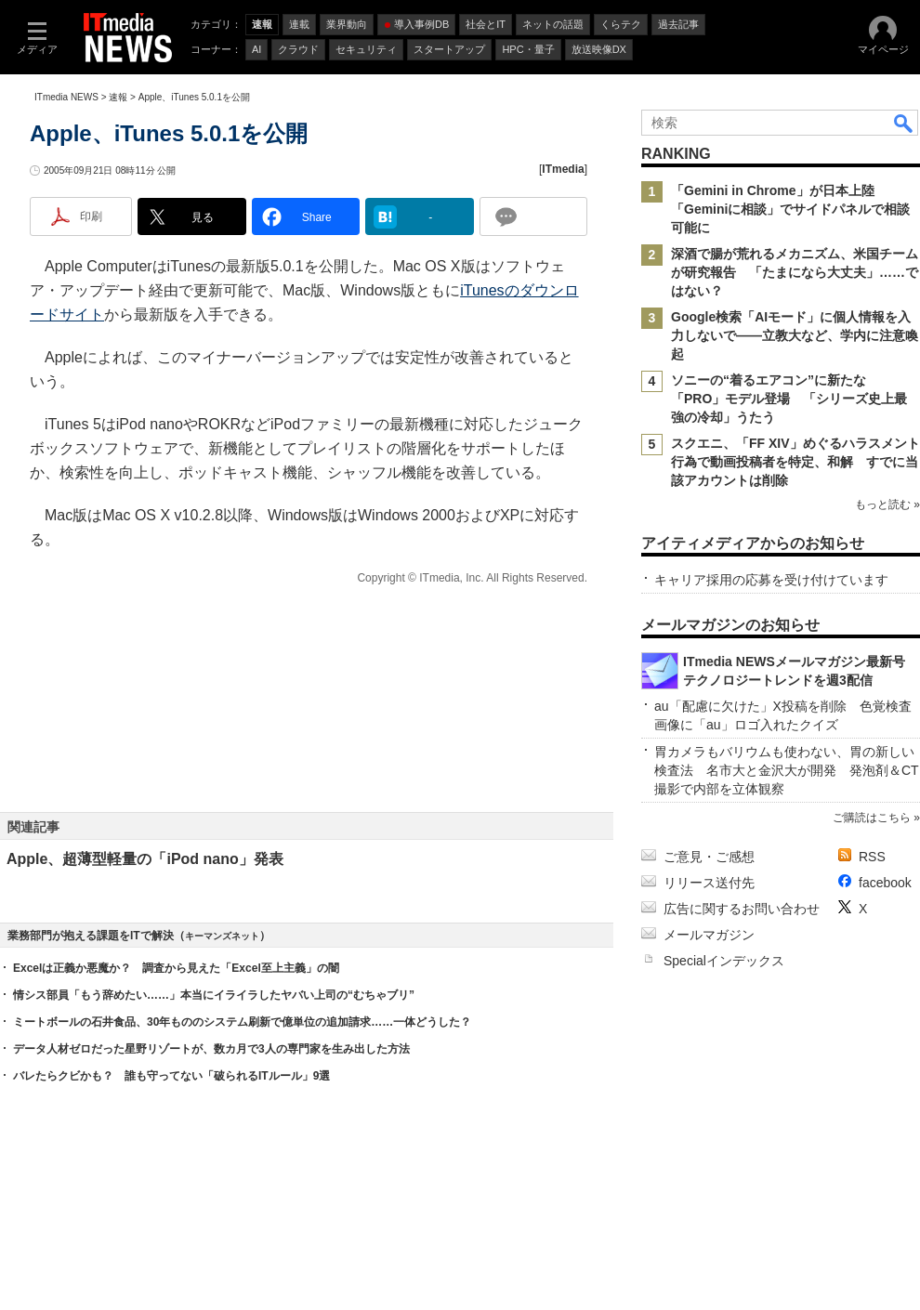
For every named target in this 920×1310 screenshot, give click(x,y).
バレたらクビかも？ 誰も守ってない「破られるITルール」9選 (171, 1075)
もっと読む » (887, 504)
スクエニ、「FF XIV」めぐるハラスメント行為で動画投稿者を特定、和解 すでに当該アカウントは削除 (795, 462)
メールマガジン (709, 934)
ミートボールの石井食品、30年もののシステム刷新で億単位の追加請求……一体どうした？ (242, 1021)
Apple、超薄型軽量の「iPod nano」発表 (145, 859)
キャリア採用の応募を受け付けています (771, 579)
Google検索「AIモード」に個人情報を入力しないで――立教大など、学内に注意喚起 (794, 335)
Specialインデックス (724, 960)
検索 (904, 123)
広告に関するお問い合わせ (742, 908)
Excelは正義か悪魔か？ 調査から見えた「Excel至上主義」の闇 (176, 968)
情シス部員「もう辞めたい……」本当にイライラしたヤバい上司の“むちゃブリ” (213, 995)
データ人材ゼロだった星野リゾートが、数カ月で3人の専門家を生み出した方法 (211, 1048)
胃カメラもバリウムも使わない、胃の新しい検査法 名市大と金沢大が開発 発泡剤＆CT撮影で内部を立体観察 (786, 770)
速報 (118, 97)
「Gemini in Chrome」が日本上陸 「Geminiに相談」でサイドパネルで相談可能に (790, 209)
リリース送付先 (709, 882)
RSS (872, 856)
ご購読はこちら (872, 817)
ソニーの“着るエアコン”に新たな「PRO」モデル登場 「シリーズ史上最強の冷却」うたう (789, 399)
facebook (885, 882)
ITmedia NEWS (66, 97)
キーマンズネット (222, 936)
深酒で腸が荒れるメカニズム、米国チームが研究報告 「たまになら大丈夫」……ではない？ (794, 272)
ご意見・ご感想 (709, 856)
